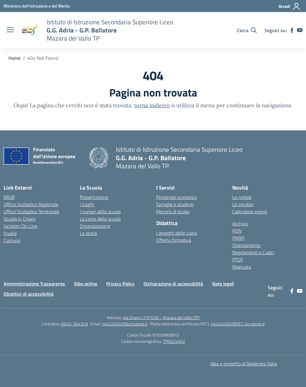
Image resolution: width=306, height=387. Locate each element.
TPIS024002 (174, 341)
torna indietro (152, 105)
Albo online (85, 283)
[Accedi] (289, 6)
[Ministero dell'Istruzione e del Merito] (37, 6)
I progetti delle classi (176, 232)
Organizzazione (95, 226)
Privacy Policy (120, 283)
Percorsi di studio (173, 211)
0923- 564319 (74, 324)
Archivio (240, 223)
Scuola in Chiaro (20, 218)
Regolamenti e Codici (253, 252)
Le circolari (242, 204)
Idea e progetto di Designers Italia (243, 363)
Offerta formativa (173, 240)
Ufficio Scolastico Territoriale (31, 211)
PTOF (237, 259)
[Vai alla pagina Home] (14, 58)
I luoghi (87, 204)
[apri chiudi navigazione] (10, 30)
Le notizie (242, 197)
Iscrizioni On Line (20, 226)
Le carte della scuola (100, 218)
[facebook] (292, 30)
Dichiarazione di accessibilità (173, 283)
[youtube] (299, 30)
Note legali (223, 283)
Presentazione (94, 197)
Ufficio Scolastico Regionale (31, 204)
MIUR (9, 197)
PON (237, 230)
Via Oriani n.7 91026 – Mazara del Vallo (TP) (161, 317)
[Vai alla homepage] (29, 30)
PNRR (238, 238)
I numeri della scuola (100, 211)
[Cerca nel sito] (246, 30)
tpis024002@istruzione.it (125, 324)
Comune (12, 240)
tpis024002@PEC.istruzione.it (238, 324)
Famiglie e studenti (175, 204)
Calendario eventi (249, 211)
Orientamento (246, 245)
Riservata (241, 266)
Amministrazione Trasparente (34, 283)
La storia (88, 233)
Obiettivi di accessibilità (29, 293)
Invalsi (10, 233)
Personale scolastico (176, 197)
